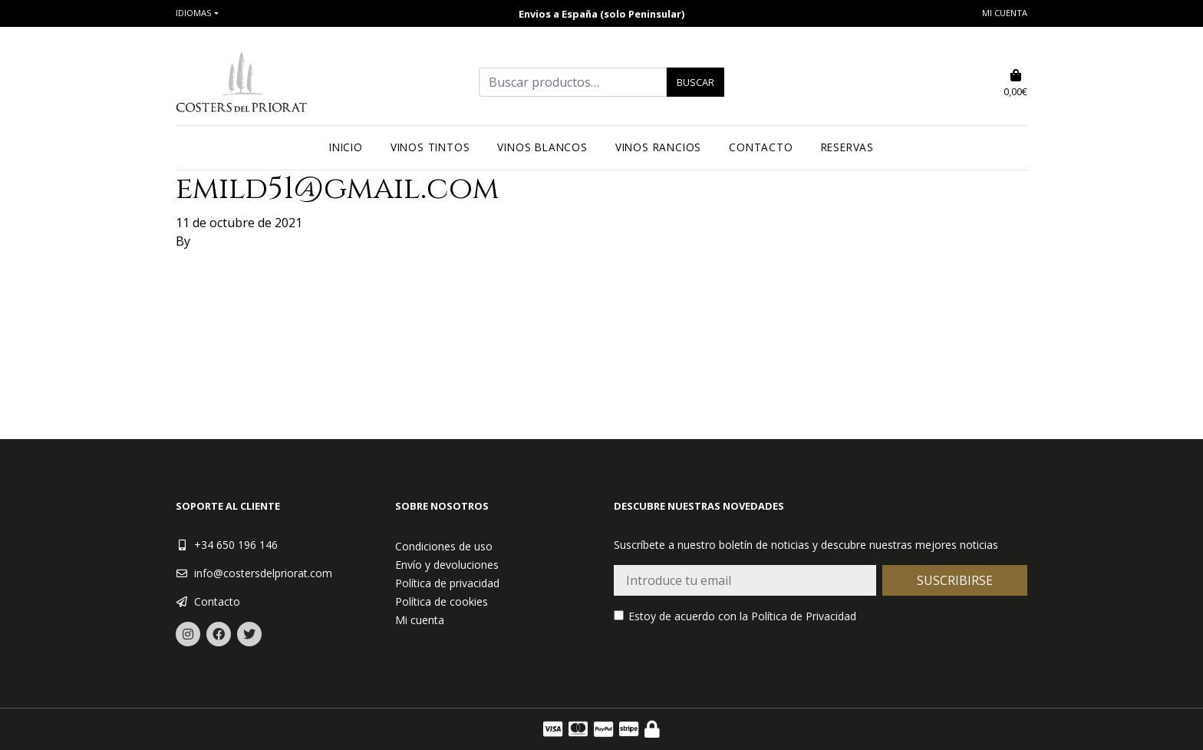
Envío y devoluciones (447, 564)
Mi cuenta (1004, 12)
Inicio (346, 147)
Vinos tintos (430, 147)
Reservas (847, 147)
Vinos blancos (542, 147)
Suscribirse (955, 580)
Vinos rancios (658, 147)
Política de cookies (441, 601)
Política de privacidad (447, 583)
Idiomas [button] (194, 12)
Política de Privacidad (803, 616)
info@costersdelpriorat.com (263, 573)
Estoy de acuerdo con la (735, 616)
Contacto (761, 147)
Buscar (695, 82)
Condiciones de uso (444, 546)
